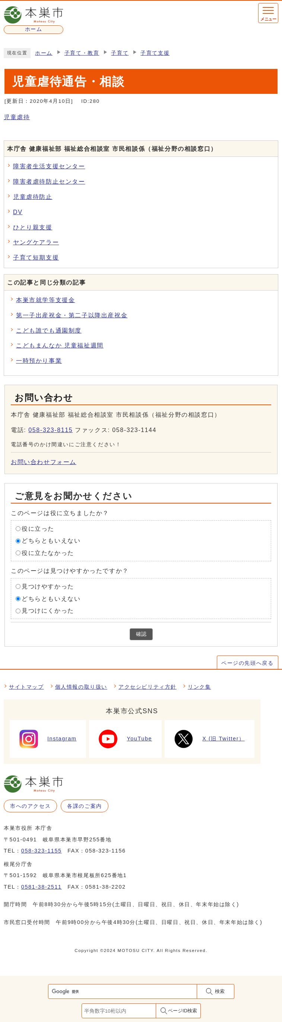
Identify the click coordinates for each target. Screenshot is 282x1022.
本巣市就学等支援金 (45, 300)
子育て (120, 53)
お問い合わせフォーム (43, 462)
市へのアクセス (30, 806)
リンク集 (199, 687)
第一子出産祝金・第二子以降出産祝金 (71, 315)
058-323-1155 (41, 851)
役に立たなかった (48, 553)
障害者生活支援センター (49, 166)
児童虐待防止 (33, 197)
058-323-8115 (50, 430)
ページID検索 (182, 1010)
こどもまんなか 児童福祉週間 (60, 345)
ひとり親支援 (33, 227)
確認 (141, 634)
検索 (220, 991)
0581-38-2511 (41, 887)
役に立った (38, 528)
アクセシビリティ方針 (147, 687)
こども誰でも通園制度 (49, 330)
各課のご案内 (84, 806)
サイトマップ (26, 687)
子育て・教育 (81, 53)
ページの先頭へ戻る (247, 663)
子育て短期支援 (36, 257)
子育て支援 (154, 53)
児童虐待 (17, 117)
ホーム (44, 53)
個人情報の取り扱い (81, 687)
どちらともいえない (51, 540)
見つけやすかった (48, 586)
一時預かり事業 (39, 361)
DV (17, 212)
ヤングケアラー (36, 242)
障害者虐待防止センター (49, 181)
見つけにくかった (48, 610)
